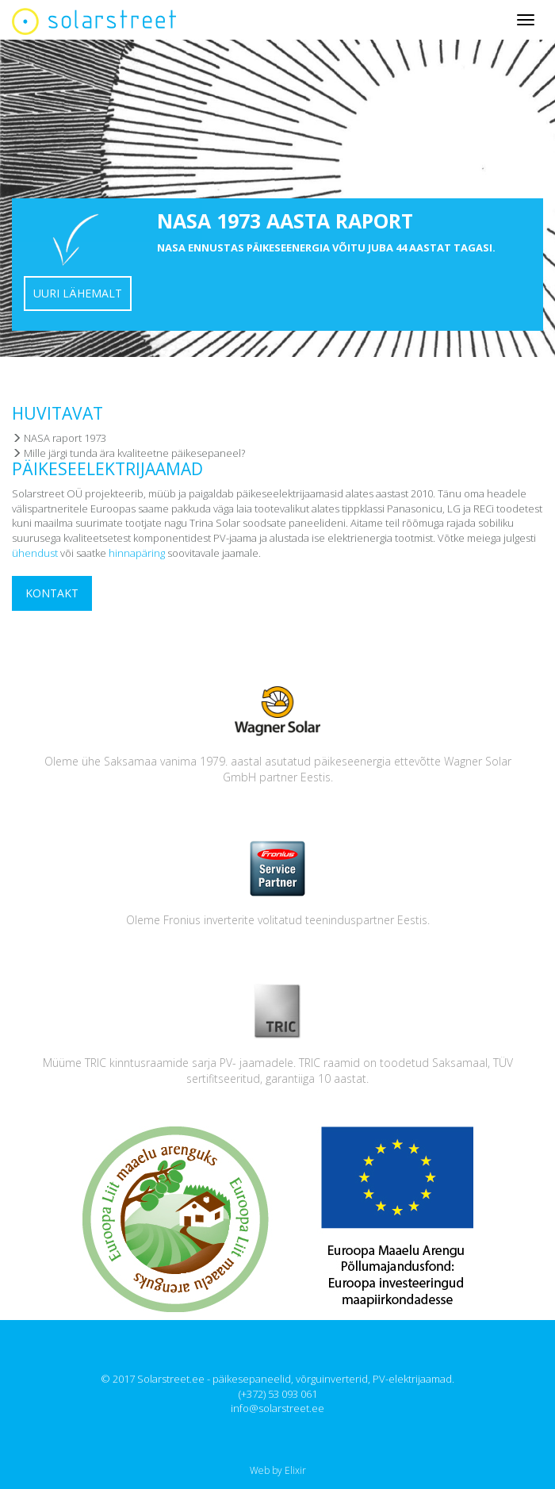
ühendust (35, 553)
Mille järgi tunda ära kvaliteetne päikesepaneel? (128, 453)
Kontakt (51, 593)
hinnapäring (137, 553)
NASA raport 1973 (59, 438)
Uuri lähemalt (77, 293)
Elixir (295, 1470)
